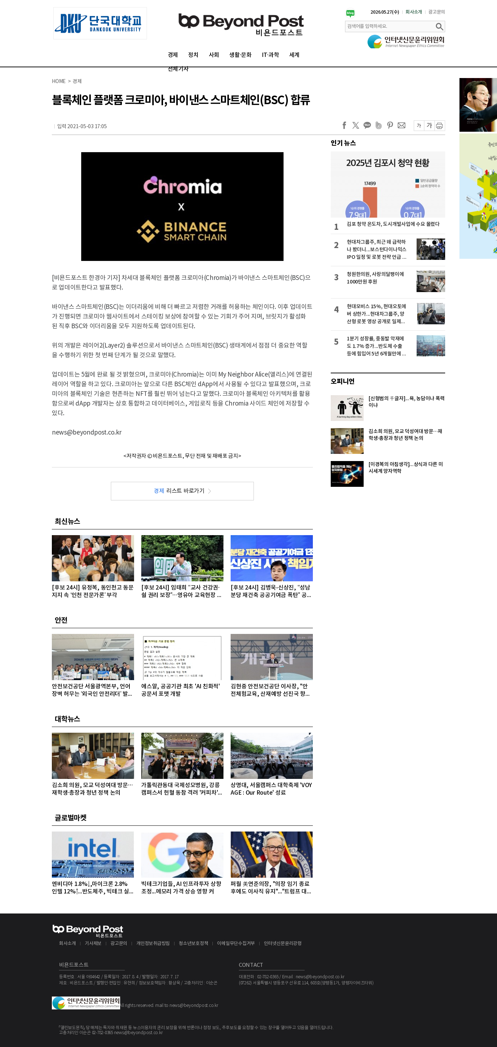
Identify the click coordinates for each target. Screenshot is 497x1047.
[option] (100, 23)
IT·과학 (270, 55)
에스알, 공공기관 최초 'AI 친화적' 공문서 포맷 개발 (180, 690)
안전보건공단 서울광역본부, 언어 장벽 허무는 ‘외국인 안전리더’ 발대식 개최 (92, 690)
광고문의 (436, 12)
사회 (214, 55)
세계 (294, 55)
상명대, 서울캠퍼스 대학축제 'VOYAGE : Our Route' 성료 (271, 789)
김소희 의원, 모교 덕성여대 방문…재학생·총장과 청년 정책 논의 (92, 789)
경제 (173, 55)
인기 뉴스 (343, 143)
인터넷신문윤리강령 (283, 943)
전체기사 (178, 69)
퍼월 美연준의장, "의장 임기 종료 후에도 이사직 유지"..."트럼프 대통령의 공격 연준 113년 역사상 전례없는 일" (271, 888)
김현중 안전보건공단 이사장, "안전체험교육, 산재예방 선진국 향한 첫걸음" (271, 690)
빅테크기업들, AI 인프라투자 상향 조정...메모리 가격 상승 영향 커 (181, 888)
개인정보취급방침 (153, 943)
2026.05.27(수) (384, 12)
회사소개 (413, 12)
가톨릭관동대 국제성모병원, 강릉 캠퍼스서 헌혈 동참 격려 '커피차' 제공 (180, 789)
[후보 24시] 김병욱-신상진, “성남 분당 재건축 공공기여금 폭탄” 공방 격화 (271, 592)
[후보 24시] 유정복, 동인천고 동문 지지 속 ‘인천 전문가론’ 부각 (93, 591)
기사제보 (93, 943)
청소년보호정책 (193, 943)
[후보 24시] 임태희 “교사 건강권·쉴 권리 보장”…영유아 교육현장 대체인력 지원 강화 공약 (181, 592)
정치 (193, 55)
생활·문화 (240, 55)
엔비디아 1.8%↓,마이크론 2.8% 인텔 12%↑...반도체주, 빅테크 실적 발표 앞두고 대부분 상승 (90, 888)
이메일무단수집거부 (236, 943)
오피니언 (343, 382)
